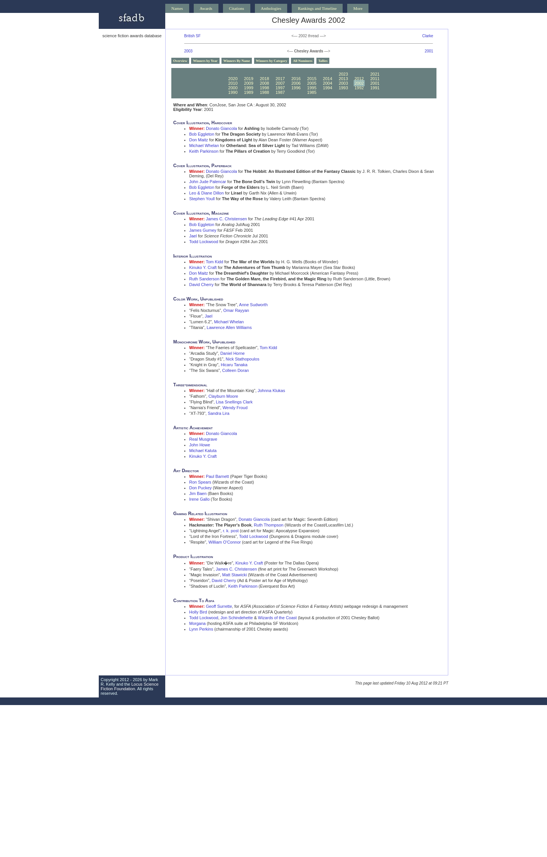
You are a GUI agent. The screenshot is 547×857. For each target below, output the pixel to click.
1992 (359, 87)
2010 (232, 83)
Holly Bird (198, 612)
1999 (248, 87)
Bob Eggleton (201, 134)
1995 (311, 87)
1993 (343, 87)
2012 (359, 78)
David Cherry (201, 284)
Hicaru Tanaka (234, 364)
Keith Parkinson (203, 151)
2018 (264, 78)
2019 (248, 78)
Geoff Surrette (219, 606)
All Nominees (302, 61)
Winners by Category (271, 61)
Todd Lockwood (203, 241)
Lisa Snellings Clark (234, 402)
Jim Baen (198, 493)
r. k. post (231, 530)
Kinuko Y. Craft (203, 267)
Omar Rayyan (236, 310)
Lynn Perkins (201, 629)
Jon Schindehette (237, 617)
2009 (248, 83)
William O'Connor (225, 542)
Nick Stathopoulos (242, 359)
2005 (311, 83)
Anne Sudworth (253, 304)
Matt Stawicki (234, 574)
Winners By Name (236, 61)
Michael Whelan (204, 145)
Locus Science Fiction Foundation (129, 686)
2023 (343, 74)
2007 (280, 83)
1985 (311, 92)
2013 (343, 78)
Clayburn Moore (223, 396)
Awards (206, 8)
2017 (280, 78)
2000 (232, 87)
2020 (232, 78)
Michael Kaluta (203, 450)
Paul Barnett (217, 476)
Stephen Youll (202, 198)
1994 (327, 87)
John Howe (199, 445)
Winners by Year (205, 61)
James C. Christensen (226, 219)
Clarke (427, 36)
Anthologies (271, 8)
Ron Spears (200, 482)
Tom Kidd (214, 261)
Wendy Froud (235, 407)
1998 (264, 87)
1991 (374, 87)
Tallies (323, 61)
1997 (280, 87)
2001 (429, 51)
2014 (327, 78)
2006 (295, 83)
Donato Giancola (221, 128)
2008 (264, 83)
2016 (295, 78)
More (357, 8)
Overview (180, 61)
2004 (327, 83)
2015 (311, 78)
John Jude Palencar (207, 181)
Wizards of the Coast (277, 617)
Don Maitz (198, 140)
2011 (374, 78)
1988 (264, 92)
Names (177, 8)
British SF (192, 36)
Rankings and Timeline (317, 8)
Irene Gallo (199, 499)
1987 (280, 92)
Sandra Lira (218, 413)
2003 (188, 51)
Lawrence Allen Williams (229, 327)
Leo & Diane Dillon (206, 193)
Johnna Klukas (271, 390)
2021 (374, 74)
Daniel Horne (232, 353)
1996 (295, 87)
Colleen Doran (235, 370)
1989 (248, 92)
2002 (359, 83)
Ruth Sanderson (204, 279)
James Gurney (203, 230)
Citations (236, 8)
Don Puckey (200, 487)
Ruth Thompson (268, 525)
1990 (232, 92)
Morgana (197, 623)
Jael (193, 236)
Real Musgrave (203, 439)
